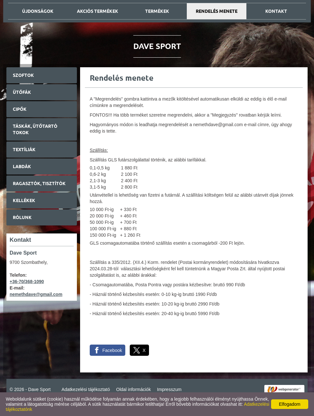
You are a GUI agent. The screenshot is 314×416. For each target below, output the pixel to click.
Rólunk (22, 217)
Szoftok (23, 75)
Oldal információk (133, 389)
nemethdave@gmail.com (36, 294)
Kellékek (24, 200)
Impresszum (169, 389)
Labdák (22, 166)
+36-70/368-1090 (27, 281)
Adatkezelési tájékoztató (86, 389)
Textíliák (24, 149)
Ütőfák (22, 92)
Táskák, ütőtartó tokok (35, 129)
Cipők (20, 109)
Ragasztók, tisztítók (39, 183)
